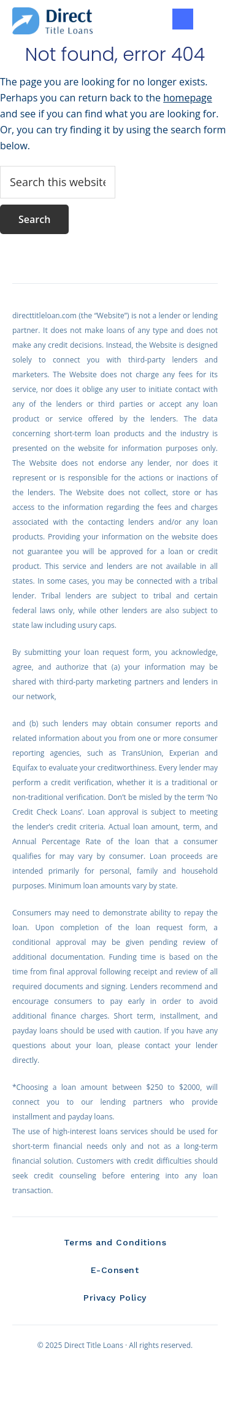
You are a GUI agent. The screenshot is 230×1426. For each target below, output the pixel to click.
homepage (187, 97)
